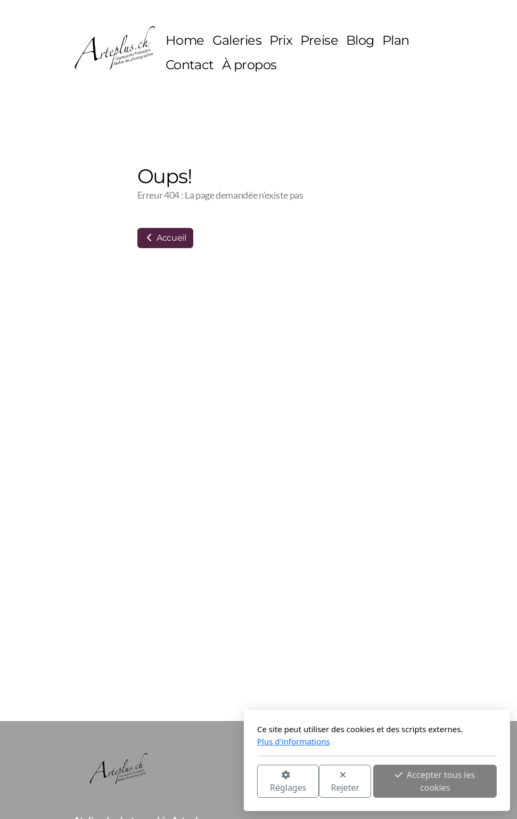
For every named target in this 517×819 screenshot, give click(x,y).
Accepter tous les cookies (317, 781)
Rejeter (226, 782)
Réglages (169, 782)
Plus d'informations (175, 741)
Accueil (165, 238)
